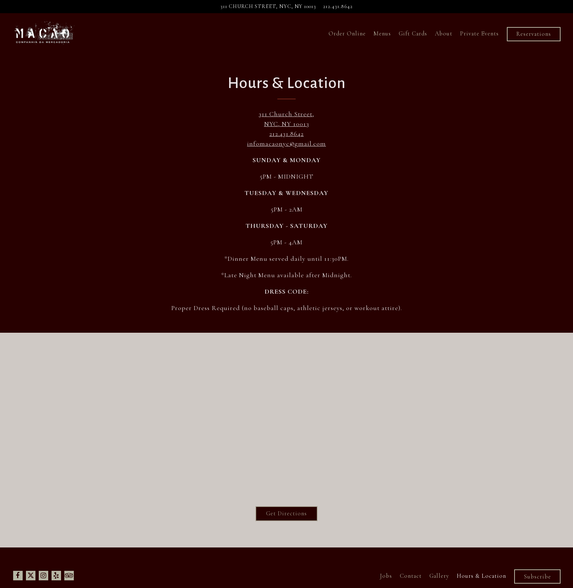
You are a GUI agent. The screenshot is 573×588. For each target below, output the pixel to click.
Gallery (439, 576)
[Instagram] (43, 575)
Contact (411, 576)
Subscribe (537, 576)
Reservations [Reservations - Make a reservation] (533, 34)
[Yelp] (56, 575)
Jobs (386, 576)
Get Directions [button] (286, 513)
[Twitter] (30, 575)
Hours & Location (481, 576)
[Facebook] (18, 575)
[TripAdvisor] (69, 575)
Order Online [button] (347, 33)
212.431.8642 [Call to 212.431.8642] (338, 6)
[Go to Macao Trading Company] (268, 7)
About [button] (443, 33)
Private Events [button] (479, 33)
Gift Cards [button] (413, 33)
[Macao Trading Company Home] (44, 33)
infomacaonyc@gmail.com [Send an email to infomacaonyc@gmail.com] (286, 144)
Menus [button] (382, 33)
